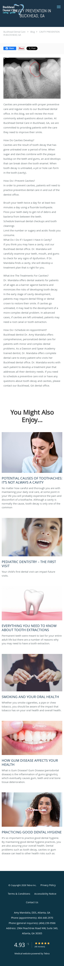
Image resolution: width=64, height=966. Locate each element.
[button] (59, 7)
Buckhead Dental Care (14, 31)
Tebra (46, 953)
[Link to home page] (16, 9)
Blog (32, 31)
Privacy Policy (48, 885)
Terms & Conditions (19, 893)
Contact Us (32, 902)
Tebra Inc (31, 885)
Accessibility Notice (45, 893)
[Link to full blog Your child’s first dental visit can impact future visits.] (32, 544)
